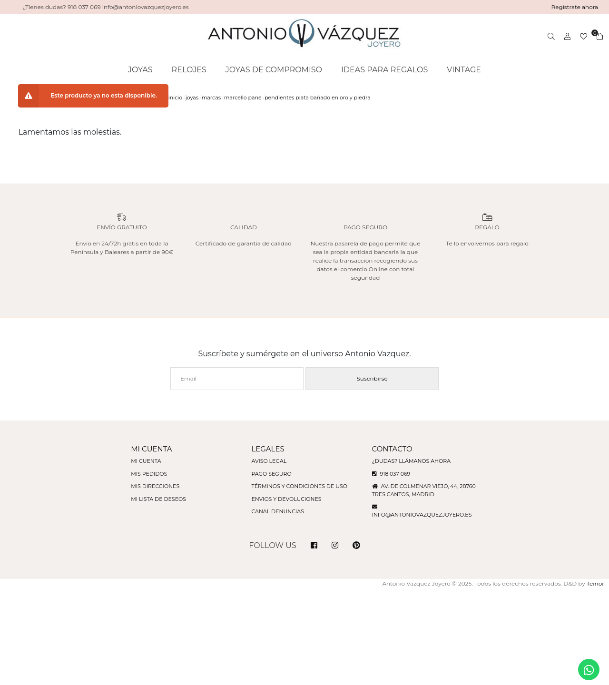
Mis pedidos (149, 473)
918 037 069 (391, 473)
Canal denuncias (277, 511)
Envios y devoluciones (286, 499)
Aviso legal (268, 461)
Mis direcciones (155, 486)
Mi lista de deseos (158, 499)
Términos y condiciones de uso (299, 486)
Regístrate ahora (575, 6)
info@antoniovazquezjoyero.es (422, 514)
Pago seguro (271, 473)
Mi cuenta (146, 461)
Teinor (595, 583)
